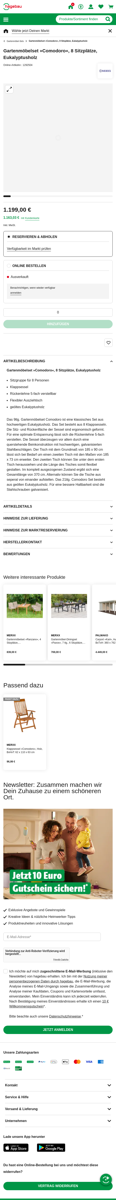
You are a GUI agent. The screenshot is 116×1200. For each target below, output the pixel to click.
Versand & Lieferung (21, 1109)
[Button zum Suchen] (107, 19)
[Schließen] (110, 30)
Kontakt (11, 1085)
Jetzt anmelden (58, 1029)
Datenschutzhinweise (65, 1016)
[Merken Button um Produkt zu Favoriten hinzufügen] (108, 342)
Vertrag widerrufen (58, 1186)
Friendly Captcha (60, 959)
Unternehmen (16, 1121)
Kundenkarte (32, 218)
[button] (5, 19)
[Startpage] (12, 6)
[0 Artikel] (58, 312)
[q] (79, 19)
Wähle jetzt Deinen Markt (30, 31)
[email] (52, 937)
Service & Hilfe (17, 1097)
